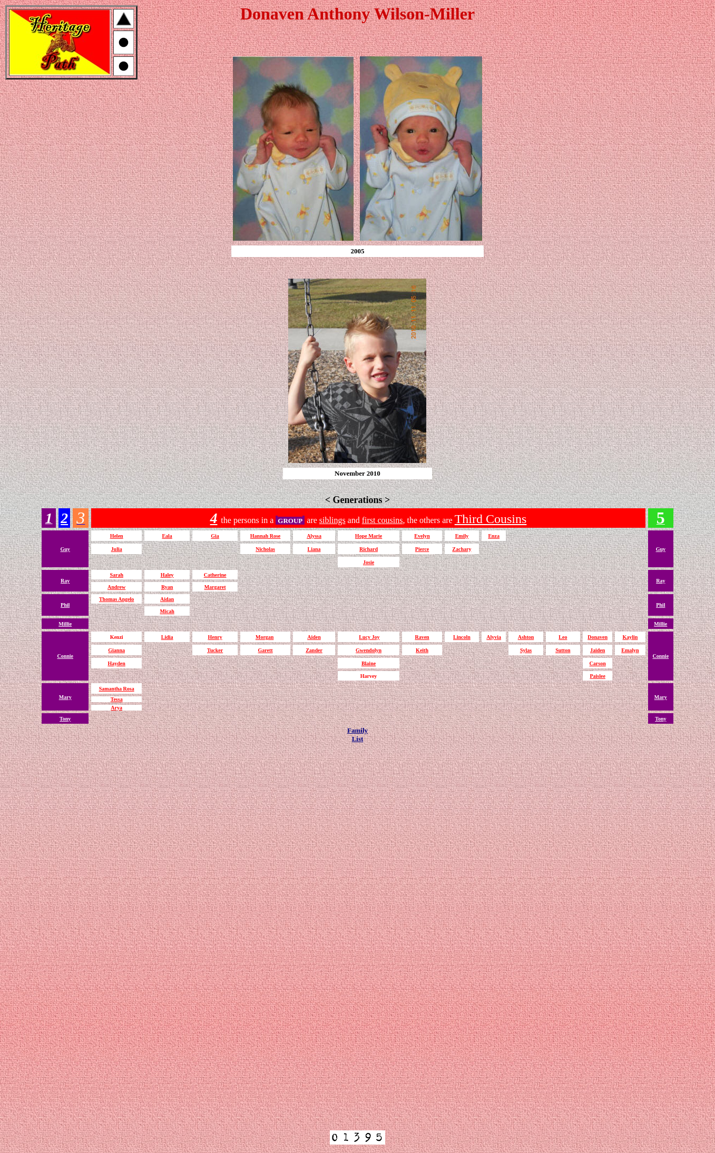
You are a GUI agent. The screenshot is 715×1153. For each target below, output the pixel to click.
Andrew (116, 587)
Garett (265, 650)
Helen (116, 536)
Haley (167, 575)
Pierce (422, 549)
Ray (65, 581)
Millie (65, 624)
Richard (368, 549)
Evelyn (421, 536)
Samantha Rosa (116, 689)
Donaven (597, 637)
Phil (65, 605)
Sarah (116, 575)
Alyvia (493, 637)
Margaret (215, 587)
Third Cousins (491, 519)
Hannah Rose (265, 536)
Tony (65, 719)
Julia (116, 549)
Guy (65, 549)
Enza (493, 536)
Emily (462, 536)
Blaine (368, 663)
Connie (65, 656)
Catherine (215, 575)
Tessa (117, 699)
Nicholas (265, 549)
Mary (65, 697)
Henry (215, 637)
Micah (167, 611)
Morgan (264, 637)
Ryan (167, 587)
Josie (368, 562)
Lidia (167, 637)
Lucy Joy (369, 637)
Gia (215, 536)
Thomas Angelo (116, 599)
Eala (167, 536)
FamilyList (357, 734)
